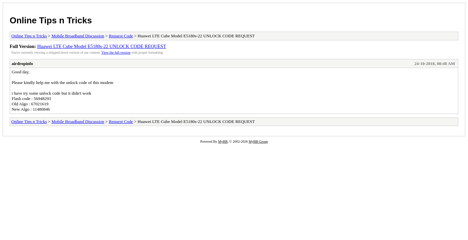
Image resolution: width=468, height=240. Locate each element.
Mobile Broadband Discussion (77, 35)
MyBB (222, 141)
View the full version (115, 52)
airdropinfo (22, 63)
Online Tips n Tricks (51, 20)
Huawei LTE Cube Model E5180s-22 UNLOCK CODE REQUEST (101, 46)
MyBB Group (258, 141)
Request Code (121, 35)
